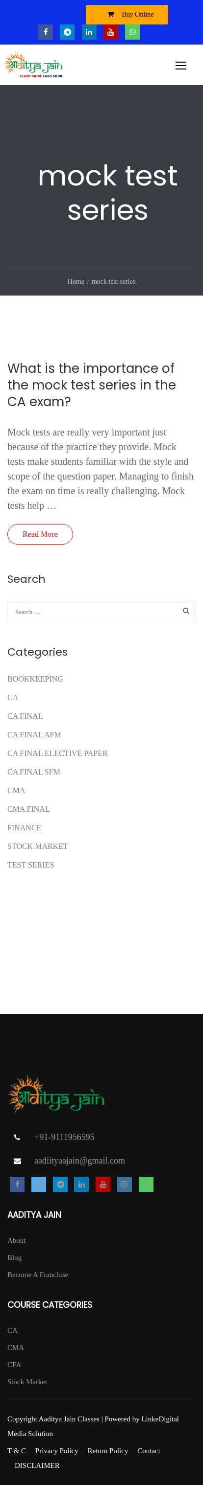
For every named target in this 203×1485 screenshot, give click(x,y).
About (16, 1240)
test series (30, 865)
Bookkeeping (35, 679)
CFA (14, 1365)
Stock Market (37, 846)
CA (12, 697)
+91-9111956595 (64, 1137)
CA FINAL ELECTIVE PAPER (57, 753)
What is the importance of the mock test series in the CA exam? (91, 385)
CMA (16, 790)
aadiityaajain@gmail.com (79, 1160)
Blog (14, 1257)
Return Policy (107, 1451)
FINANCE (24, 827)
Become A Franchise (37, 1275)
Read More (40, 534)
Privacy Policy (56, 1451)
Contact (148, 1451)
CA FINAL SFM (33, 772)
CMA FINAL (28, 809)
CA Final (25, 716)
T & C (16, 1451)
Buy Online (128, 14)
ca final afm (34, 735)
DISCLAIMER (37, 1465)
